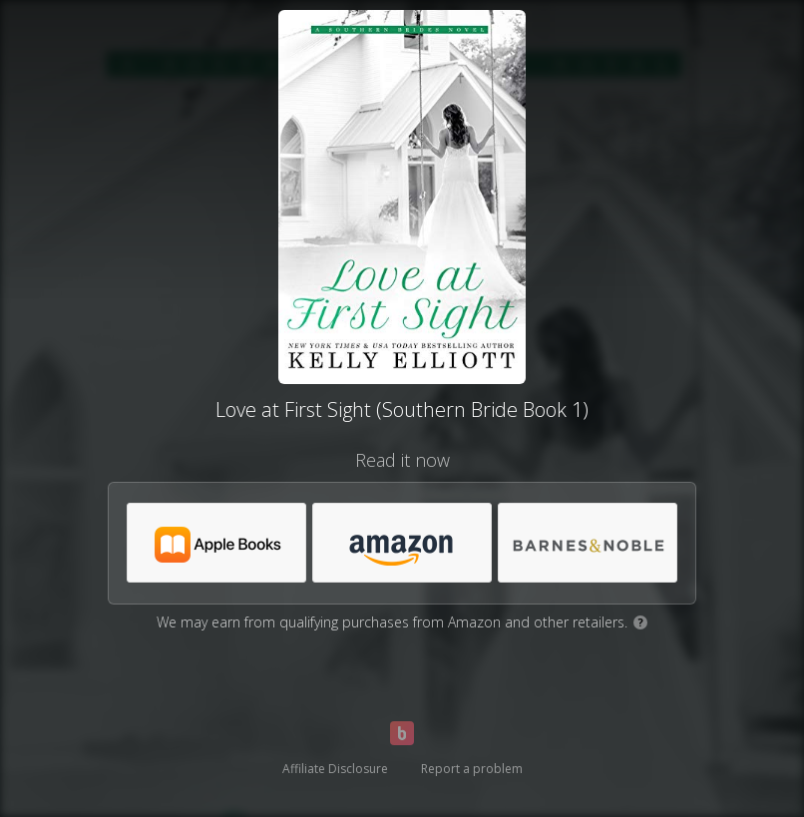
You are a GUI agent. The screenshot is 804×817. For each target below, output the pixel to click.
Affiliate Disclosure (335, 768)
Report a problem (472, 768)
